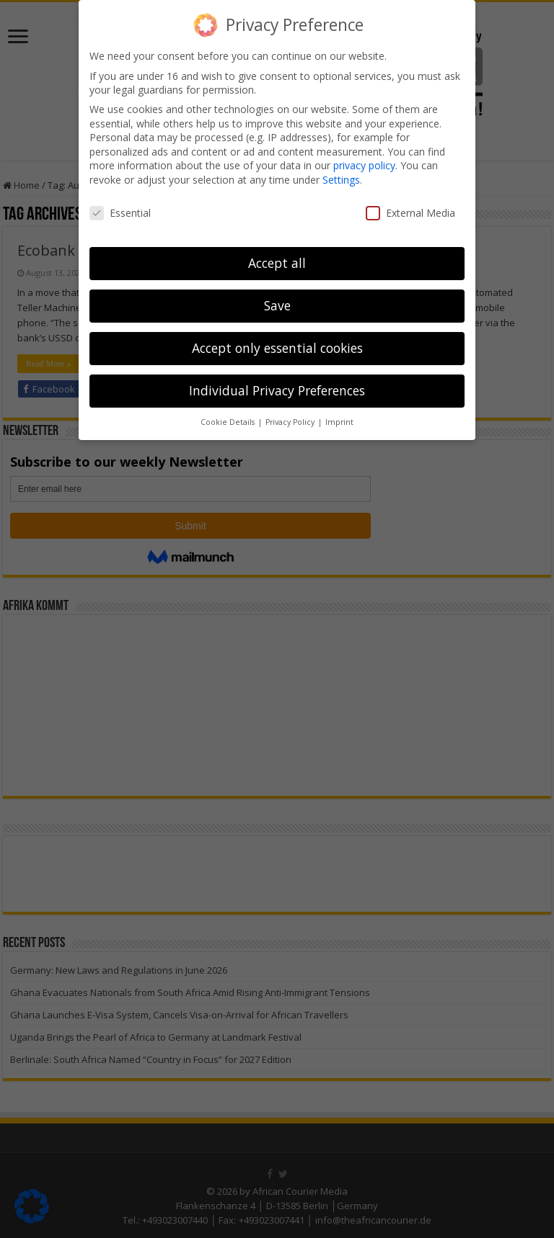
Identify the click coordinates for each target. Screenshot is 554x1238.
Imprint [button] (339, 422)
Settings (341, 180)
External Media (410, 213)
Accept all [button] (277, 263)
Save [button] (277, 305)
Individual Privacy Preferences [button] (277, 390)
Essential (120, 213)
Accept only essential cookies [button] (277, 347)
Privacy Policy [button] (291, 422)
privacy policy (364, 165)
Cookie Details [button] (229, 422)
